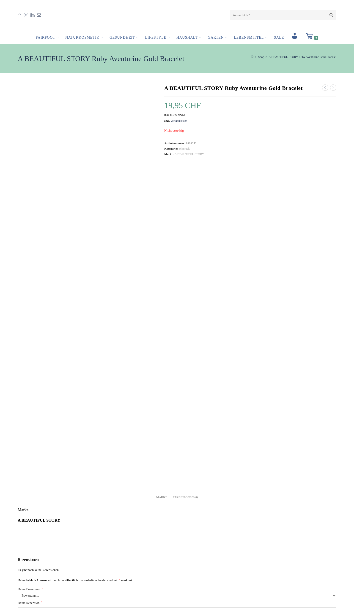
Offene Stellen (190, 564)
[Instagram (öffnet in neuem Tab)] (27, 16)
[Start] (252, 59)
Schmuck (183, 151)
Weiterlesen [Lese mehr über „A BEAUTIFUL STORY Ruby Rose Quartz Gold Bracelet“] (285, 521)
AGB (184, 581)
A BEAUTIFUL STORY (189, 156)
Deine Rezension (30, 312)
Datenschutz (188, 587)
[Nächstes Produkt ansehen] (333, 90)
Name (23, 359)
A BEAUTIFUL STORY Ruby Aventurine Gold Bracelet (302, 59)
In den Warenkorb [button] (69, 521)
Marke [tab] (161, 206)
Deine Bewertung (30, 299)
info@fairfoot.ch (42, 580)
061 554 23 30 (36, 585)
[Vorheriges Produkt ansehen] (325, 90)
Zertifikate (187, 575)
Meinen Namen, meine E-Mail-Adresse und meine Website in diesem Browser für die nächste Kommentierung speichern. (96, 386)
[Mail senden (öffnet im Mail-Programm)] (40, 16)
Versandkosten (178, 123)
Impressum (188, 569)
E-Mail (185, 359)
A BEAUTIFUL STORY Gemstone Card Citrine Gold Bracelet (69, 482)
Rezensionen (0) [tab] (185, 206)
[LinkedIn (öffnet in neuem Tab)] (33, 16)
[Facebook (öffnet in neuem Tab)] (21, 16)
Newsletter (188, 592)
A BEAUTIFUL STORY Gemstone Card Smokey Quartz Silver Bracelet (177, 482)
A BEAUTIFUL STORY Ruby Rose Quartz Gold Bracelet (284, 482)
